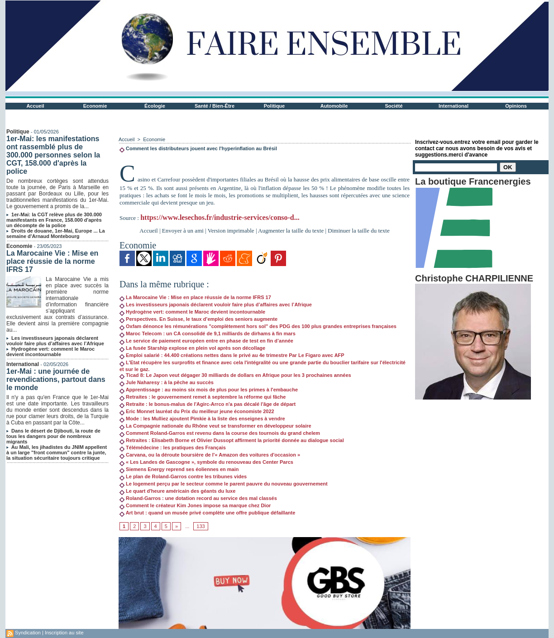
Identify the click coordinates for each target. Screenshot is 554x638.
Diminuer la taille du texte (358, 230)
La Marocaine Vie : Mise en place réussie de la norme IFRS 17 (52, 261)
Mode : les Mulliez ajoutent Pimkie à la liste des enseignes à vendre (202, 418)
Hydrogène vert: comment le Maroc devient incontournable (50, 351)
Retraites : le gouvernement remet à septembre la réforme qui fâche (202, 397)
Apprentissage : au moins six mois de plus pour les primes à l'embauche (208, 389)
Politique (274, 106)
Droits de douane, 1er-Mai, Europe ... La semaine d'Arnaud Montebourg (55, 233)
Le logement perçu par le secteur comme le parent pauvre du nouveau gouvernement (223, 483)
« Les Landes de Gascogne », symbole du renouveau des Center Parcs (206, 462)
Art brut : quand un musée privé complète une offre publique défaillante (207, 512)
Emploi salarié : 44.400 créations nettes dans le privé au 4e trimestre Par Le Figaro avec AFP (231, 355)
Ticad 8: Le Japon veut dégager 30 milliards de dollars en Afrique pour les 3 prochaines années (235, 375)
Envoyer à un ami (183, 230)
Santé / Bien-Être (214, 106)
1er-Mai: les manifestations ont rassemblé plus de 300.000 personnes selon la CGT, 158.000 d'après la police (53, 155)
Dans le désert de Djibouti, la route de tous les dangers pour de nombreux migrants (53, 436)
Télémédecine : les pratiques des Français (172, 447)
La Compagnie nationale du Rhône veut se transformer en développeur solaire (215, 426)
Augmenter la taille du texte (291, 230)
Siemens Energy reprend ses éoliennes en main (179, 469)
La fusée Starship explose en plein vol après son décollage (192, 348)
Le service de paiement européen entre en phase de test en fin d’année (206, 340)
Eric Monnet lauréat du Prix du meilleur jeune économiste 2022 (196, 411)
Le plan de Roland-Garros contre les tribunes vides (183, 476)
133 (200, 526)
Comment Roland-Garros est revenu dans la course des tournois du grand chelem (219, 433)
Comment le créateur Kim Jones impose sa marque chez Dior (195, 505)
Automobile (334, 106)
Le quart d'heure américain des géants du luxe (177, 491)
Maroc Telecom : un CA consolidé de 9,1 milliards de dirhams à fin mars (207, 333)
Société (393, 106)
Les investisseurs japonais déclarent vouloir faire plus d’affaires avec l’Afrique (55, 340)
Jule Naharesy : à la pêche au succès (166, 382)
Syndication (28, 632)
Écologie (154, 106)
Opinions (516, 106)
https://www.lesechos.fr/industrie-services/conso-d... (220, 217)
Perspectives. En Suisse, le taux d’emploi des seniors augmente (198, 319)
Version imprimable (231, 230)
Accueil (35, 106)
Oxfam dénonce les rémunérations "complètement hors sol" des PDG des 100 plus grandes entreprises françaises (257, 326)
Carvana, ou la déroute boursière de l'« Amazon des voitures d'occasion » (209, 454)
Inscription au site (64, 632)
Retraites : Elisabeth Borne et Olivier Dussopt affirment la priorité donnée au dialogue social (231, 440)
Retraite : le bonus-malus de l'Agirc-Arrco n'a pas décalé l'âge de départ (207, 404)
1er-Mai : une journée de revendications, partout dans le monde (55, 379)
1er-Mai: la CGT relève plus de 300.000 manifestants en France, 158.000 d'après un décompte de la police (54, 220)
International (453, 106)
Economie (95, 106)
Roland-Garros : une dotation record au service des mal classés (198, 498)
